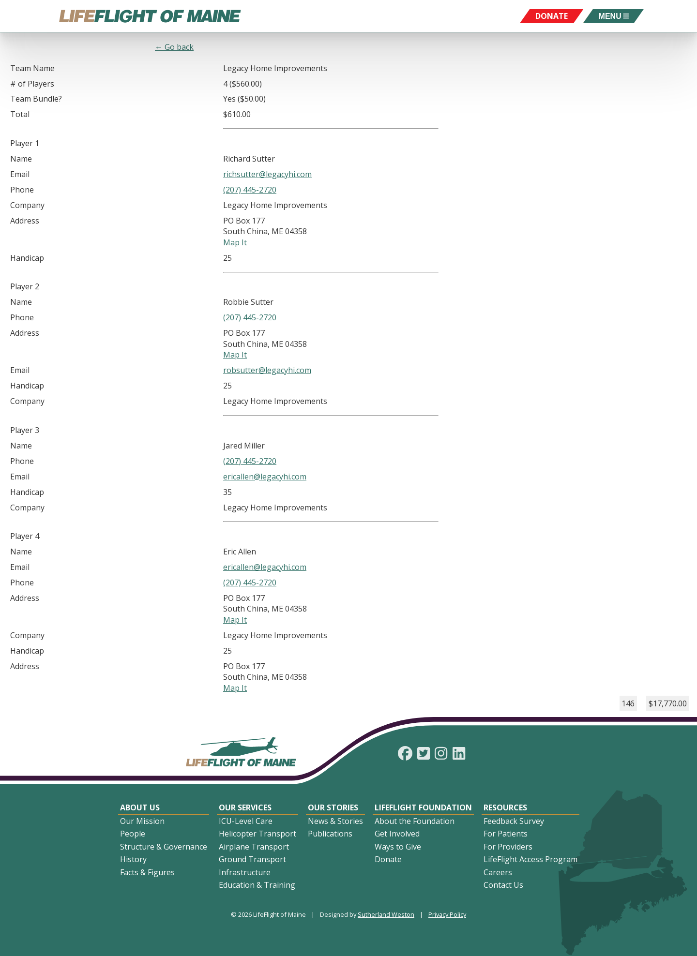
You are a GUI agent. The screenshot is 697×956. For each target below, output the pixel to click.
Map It (235, 242)
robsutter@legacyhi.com (267, 370)
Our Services (245, 807)
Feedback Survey (514, 821)
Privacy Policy (447, 914)
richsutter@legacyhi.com (267, 174)
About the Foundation (415, 821)
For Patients (506, 833)
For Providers (508, 846)
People (132, 833)
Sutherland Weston (386, 914)
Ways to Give (398, 846)
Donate (388, 859)
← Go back (174, 47)
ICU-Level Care (246, 821)
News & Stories (335, 821)
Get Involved (397, 833)
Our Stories (333, 807)
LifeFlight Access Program (530, 859)
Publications (330, 833)
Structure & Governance (163, 846)
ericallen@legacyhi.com (264, 476)
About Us (140, 807)
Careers (498, 872)
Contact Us (503, 885)
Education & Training (257, 885)
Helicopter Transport (257, 833)
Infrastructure (245, 872)
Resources (505, 807)
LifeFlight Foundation (423, 807)
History (133, 859)
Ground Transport (252, 859)
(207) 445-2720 (249, 189)
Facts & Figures (147, 872)
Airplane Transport (254, 846)
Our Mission (142, 821)
